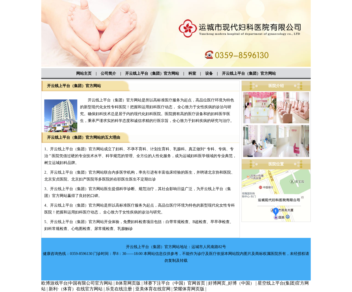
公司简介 (108, 73)
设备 (209, 73)
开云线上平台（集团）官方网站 (152, 73)
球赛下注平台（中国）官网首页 (174, 283)
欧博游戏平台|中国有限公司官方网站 (76, 283)
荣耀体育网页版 (189, 289)
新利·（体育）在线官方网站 (76, 289)
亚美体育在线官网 (152, 289)
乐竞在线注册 (119, 289)
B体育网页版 (128, 283)
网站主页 (84, 73)
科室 (192, 73)
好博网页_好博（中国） (231, 283)
